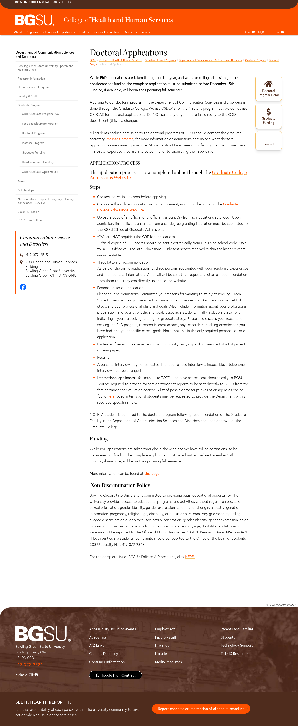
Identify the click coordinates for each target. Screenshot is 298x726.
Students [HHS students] (131, 32)
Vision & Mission (28, 212)
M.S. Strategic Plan (30, 220)
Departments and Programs (160, 60)
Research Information (31, 78)
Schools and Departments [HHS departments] (58, 32)
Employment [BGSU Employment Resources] (165, 628)
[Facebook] (23, 287)
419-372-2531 (29, 664)
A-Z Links (96, 645)
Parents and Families (237, 628)
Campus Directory (103, 653)
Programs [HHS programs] (32, 32)
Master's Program (33, 143)
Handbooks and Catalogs (38, 162)
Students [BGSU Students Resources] (228, 637)
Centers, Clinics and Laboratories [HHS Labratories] (100, 32)
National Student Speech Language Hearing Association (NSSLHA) (46, 201)
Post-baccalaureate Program (40, 123)
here (110, 396)
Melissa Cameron (119, 138)
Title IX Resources (235, 653)
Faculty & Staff (27, 96)
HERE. (190, 556)
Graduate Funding (33, 152)
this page (151, 473)
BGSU (93, 60)
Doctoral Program (33, 133)
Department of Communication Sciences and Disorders (210, 60)
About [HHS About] (18, 32)
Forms (22, 181)
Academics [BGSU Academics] (98, 637)
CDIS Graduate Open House (40, 172)
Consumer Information (107, 661)
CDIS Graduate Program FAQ (40, 114)
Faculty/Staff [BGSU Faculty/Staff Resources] (165, 637)
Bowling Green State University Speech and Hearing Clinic (45, 68)
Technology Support (237, 645)
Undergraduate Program (33, 87)
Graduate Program (255, 60)
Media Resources (168, 661)
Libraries (161, 653)
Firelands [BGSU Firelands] (162, 645)
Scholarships (26, 190)
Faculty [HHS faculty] (145, 32)
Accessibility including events (112, 628)
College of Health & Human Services (120, 60)
